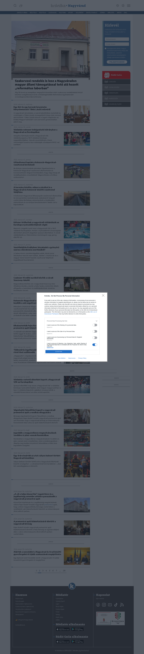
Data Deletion (61, 358)
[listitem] (72, 321)
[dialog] (72, 327)
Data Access (71, 358)
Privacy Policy (82, 358)
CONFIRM (58, 351)
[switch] (94, 325)
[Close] (104, 296)
